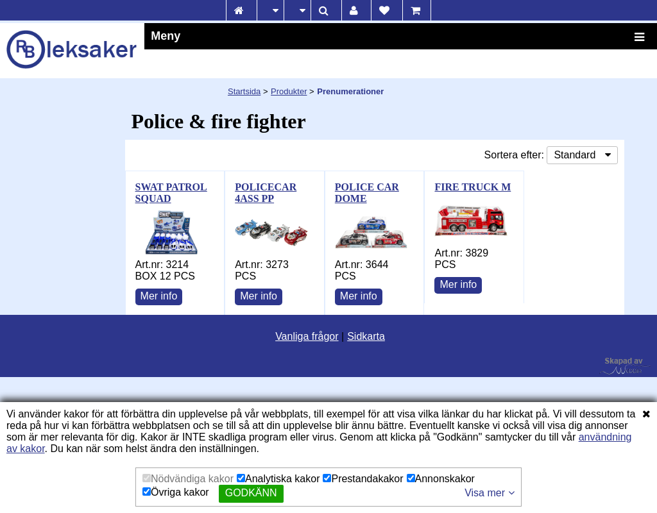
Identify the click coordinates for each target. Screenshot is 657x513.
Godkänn (251, 492)
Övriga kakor (175, 492)
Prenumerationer (350, 91)
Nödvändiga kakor (188, 478)
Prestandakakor (363, 478)
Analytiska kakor (278, 478)
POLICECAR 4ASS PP (265, 192)
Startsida (244, 91)
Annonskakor (441, 478)
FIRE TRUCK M (472, 186)
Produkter (289, 91)
